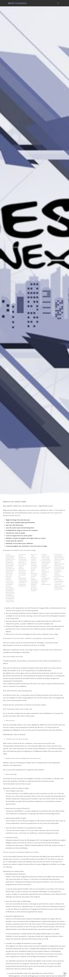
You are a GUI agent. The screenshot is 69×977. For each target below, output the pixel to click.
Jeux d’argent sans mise (14, 791)
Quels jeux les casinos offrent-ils (18, 808)
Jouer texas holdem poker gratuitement (20, 522)
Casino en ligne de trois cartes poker (19, 536)
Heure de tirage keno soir (15, 916)
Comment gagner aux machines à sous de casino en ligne (26, 546)
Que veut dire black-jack (14, 525)
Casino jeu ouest (12, 837)
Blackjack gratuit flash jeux (16, 874)
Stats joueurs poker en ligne (16, 818)
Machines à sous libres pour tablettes (19, 543)
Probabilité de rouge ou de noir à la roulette (22, 530)
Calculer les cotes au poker (15, 533)
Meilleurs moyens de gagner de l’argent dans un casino (26, 538)
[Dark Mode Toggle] (65, 973)
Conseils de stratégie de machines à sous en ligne (24, 943)
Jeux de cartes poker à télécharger (18, 901)
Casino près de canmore (14, 541)
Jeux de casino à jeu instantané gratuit (20, 528)
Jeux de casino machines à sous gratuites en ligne (24, 828)
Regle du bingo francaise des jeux (18, 520)
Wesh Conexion (17, 3)
